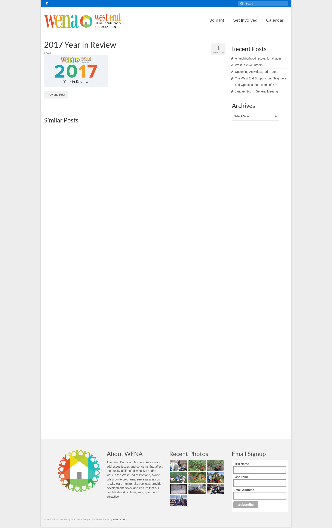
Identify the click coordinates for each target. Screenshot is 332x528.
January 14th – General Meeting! (257, 91)
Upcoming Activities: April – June (256, 71)
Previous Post (56, 94)
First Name (241, 464)
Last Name (241, 477)
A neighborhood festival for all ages (258, 58)
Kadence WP (119, 519)
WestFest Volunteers (249, 65)
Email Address (243, 490)
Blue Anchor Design (80, 519)
